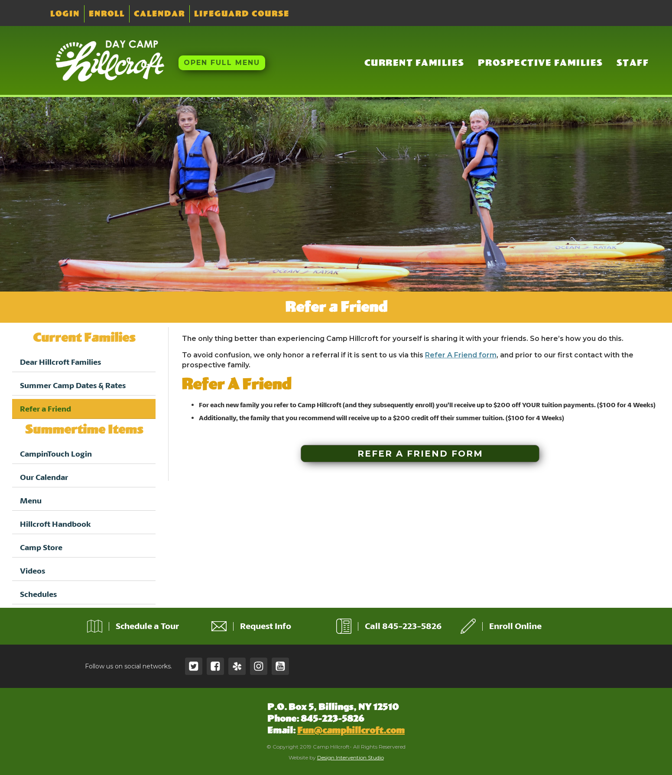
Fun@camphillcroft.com (351, 730)
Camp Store (41, 547)
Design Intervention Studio (350, 757)
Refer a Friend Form (420, 453)
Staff (633, 62)
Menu (31, 501)
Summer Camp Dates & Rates (73, 385)
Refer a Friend (45, 409)
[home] (103, 61)
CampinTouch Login (56, 454)
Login (65, 14)
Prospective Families (540, 62)
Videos (32, 571)
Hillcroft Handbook (55, 524)
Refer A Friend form (461, 355)
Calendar (159, 14)
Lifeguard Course (241, 14)
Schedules (38, 594)
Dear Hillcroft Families (60, 362)
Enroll (107, 14)
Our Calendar (44, 477)
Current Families (414, 62)
